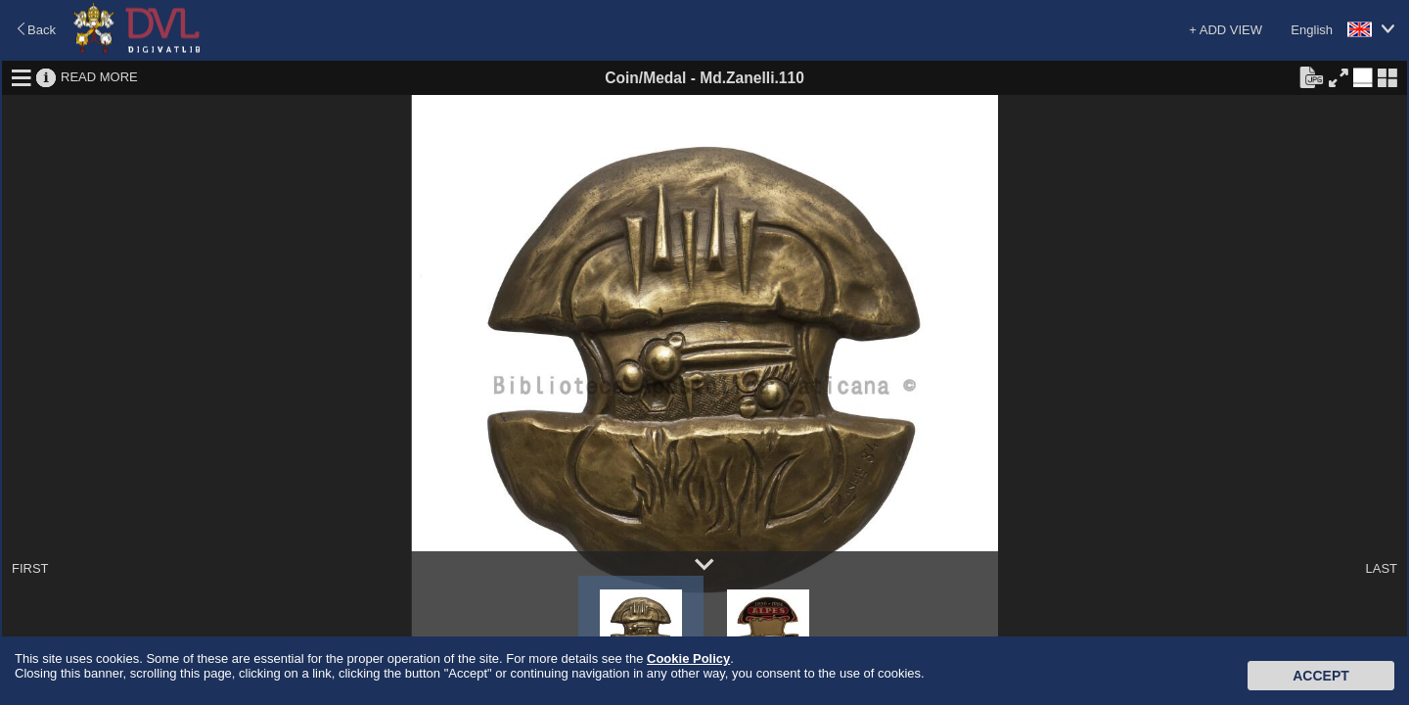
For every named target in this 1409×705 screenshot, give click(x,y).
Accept (1321, 675)
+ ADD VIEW (1225, 30)
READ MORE (99, 77)
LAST (1381, 568)
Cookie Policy (688, 658)
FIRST (30, 568)
